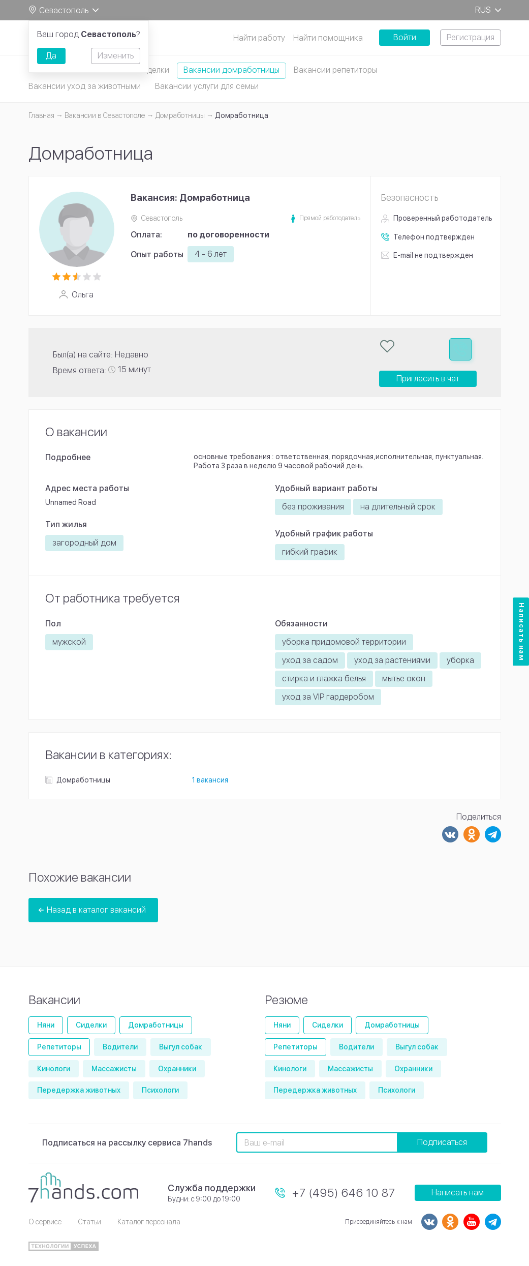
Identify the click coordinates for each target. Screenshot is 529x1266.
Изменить (116, 56)
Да (51, 56)
